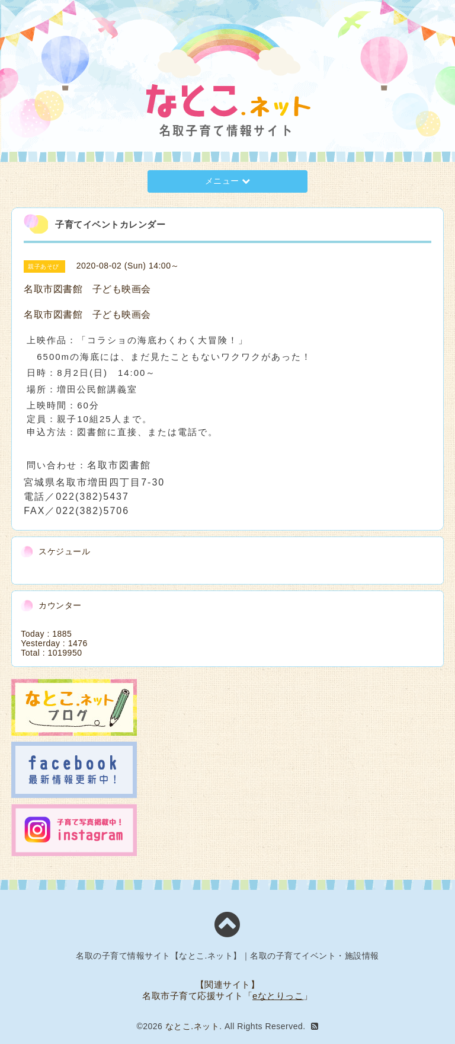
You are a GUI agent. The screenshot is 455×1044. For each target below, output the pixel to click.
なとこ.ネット (192, 1026)
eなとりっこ (277, 996)
